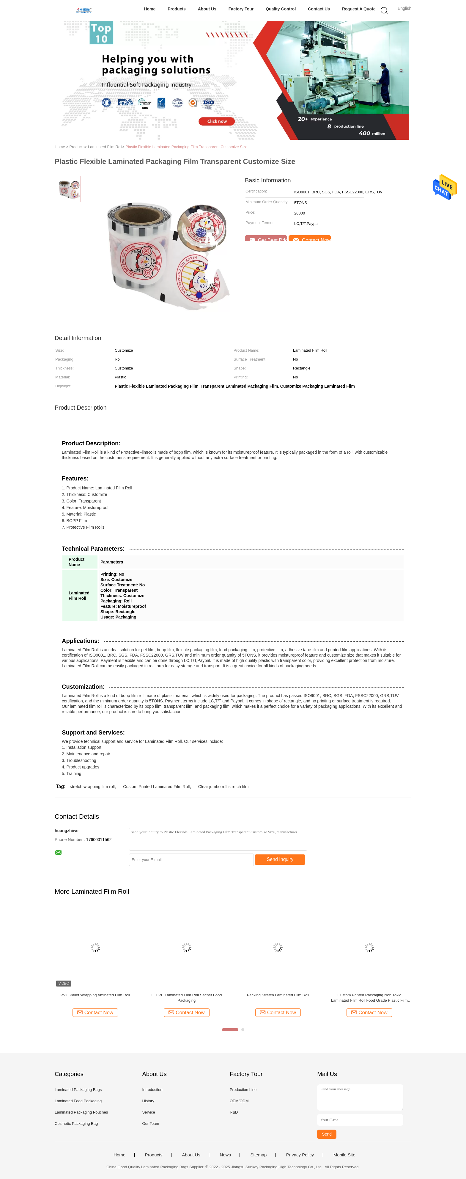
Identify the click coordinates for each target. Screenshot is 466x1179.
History (148, 1101)
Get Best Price (268, 239)
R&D (234, 1112)
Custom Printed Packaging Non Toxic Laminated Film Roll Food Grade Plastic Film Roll (369, 998)
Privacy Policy (300, 1155)
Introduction (152, 1089)
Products (177, 9)
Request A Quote (359, 9)
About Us (207, 9)
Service (148, 1112)
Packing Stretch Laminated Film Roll (278, 995)
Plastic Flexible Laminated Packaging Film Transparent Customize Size (186, 147)
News (225, 1155)
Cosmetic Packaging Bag (76, 1123)
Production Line (243, 1089)
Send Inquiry (280, 859)
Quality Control (281, 9)
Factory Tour (241, 9)
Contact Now (312, 239)
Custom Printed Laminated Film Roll (156, 786)
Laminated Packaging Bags (78, 1089)
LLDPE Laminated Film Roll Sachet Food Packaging (186, 998)
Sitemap (258, 1155)
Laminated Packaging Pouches (81, 1112)
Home (149, 9)
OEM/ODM (239, 1101)
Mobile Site (344, 1155)
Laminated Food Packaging (78, 1101)
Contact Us (319, 9)
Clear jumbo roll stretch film (223, 786)
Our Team (150, 1123)
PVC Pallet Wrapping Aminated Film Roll (95, 995)
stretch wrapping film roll (92, 786)
